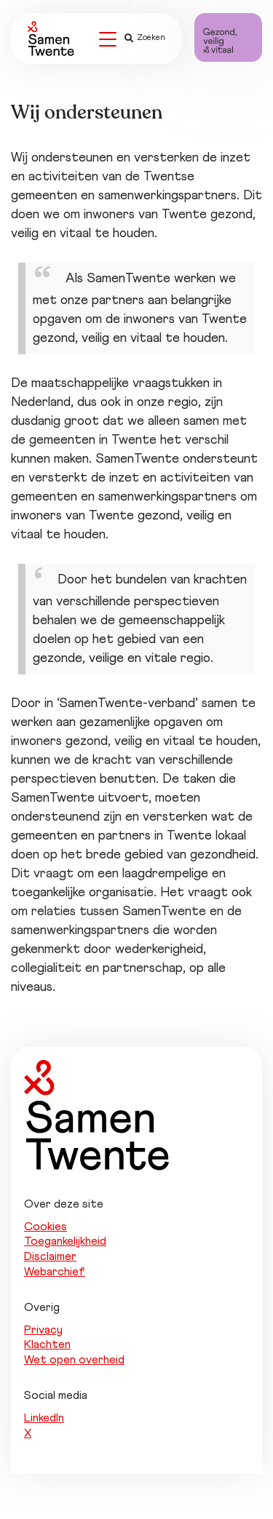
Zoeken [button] (144, 38)
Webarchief (54, 1271)
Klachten (47, 1344)
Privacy (43, 1330)
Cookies (45, 1226)
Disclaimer (50, 1256)
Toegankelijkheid (65, 1241)
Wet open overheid (74, 1359)
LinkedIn (44, 1418)
